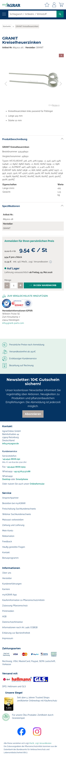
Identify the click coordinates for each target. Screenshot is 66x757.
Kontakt (6, 552)
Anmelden (54, 4)
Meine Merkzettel (47, 4)
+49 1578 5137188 (22, 471)
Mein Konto (7, 530)
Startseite (7, 26)
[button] (5, 80)
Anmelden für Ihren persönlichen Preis (29, 240)
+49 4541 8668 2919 (16, 467)
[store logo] (10, 5)
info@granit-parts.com (13, 323)
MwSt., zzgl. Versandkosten (40, 743)
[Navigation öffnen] (4, 14)
